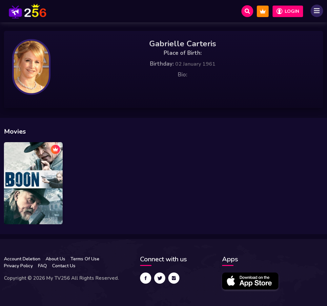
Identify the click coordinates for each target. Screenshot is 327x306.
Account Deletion (22, 259)
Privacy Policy (18, 266)
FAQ (42, 266)
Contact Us (63, 266)
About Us (55, 259)
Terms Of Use (85, 259)
